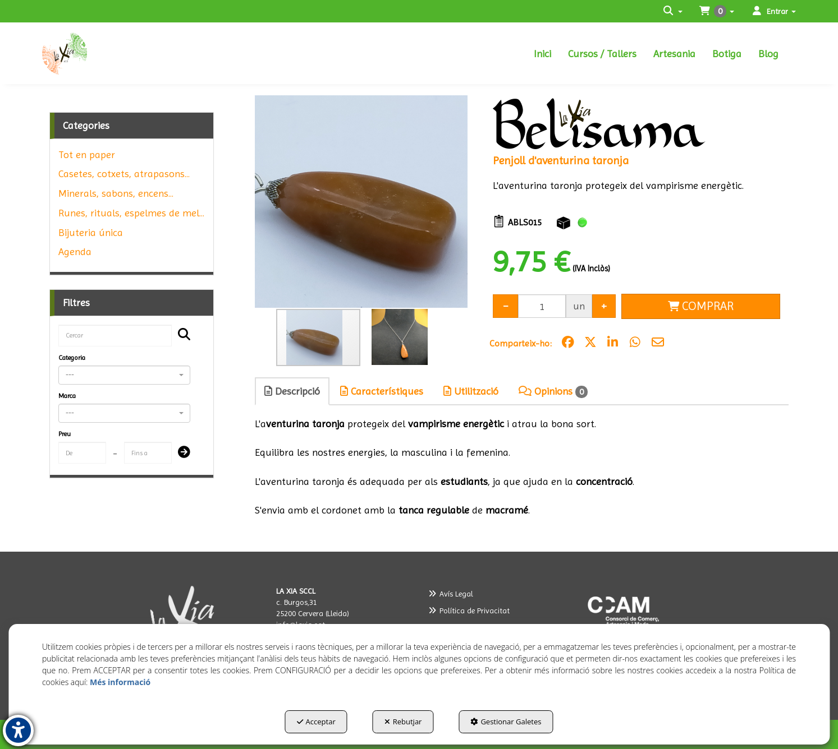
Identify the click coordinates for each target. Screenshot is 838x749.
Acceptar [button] (316, 721)
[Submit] (180, 453)
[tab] (293, 391)
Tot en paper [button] (86, 154)
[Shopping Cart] (700, 306)
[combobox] (124, 375)
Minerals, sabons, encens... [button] (115, 193)
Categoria (71, 358)
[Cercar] (180, 335)
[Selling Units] (542, 305)
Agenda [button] (74, 251)
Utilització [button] (470, 391)
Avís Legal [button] (451, 593)
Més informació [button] (120, 682)
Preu (64, 434)
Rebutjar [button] (403, 721)
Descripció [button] (292, 391)
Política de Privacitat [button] (469, 610)
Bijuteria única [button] (90, 232)
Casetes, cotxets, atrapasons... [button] (124, 173)
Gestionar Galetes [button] (505, 721)
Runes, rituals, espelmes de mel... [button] (131, 213)
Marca (67, 396)
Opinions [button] (553, 391)
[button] (91, 53)
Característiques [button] (381, 391)
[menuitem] (542, 53)
